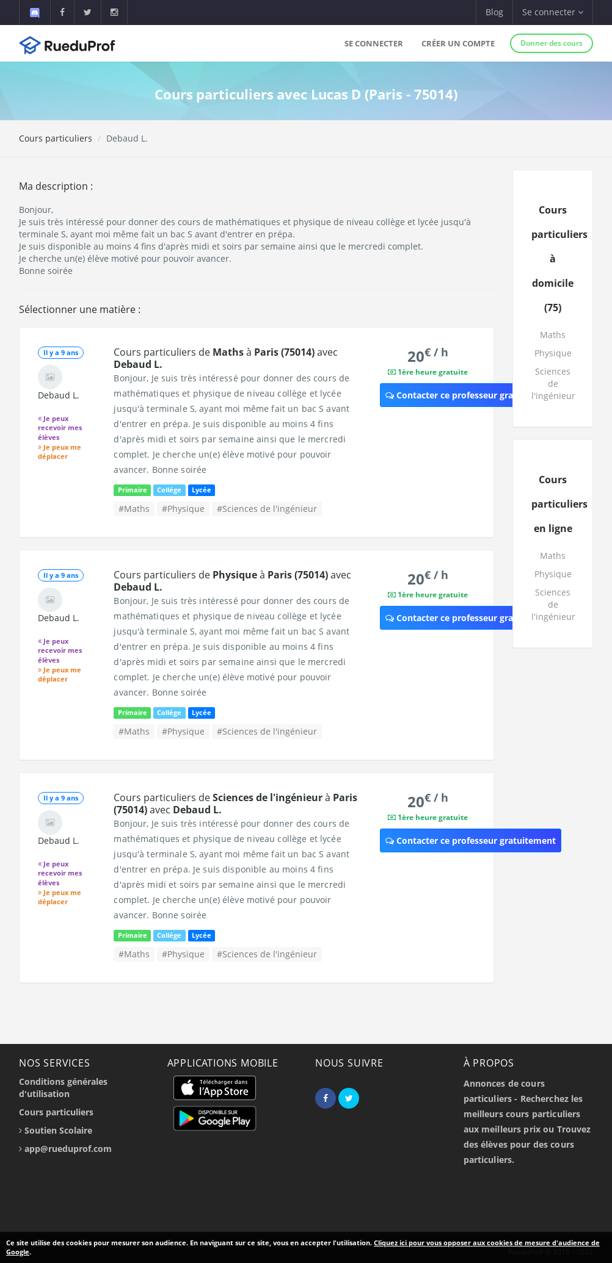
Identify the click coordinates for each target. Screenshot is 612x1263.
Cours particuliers (55, 138)
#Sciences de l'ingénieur (267, 508)
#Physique (183, 508)
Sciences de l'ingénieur (553, 383)
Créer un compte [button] (458, 43)
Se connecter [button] (552, 12)
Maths (553, 334)
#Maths (134, 508)
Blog (494, 12)
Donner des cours (551, 43)
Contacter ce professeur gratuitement (470, 395)
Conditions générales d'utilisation (63, 1087)
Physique (553, 353)
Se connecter (373, 43)
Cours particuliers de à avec (226, 358)
